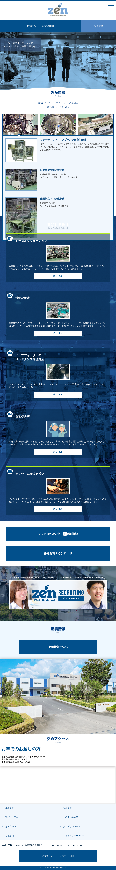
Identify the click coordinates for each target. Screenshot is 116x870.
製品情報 (67, 808)
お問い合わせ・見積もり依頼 (40, 26)
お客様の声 (10, 826)
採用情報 (98, 26)
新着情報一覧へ (58, 646)
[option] (58, 61)
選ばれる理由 (11, 817)
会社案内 (9, 835)
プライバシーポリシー (73, 835)
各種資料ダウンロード (58, 553)
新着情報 (9, 808)
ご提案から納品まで (72, 817)
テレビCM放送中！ (58, 534)
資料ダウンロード (71, 826)
